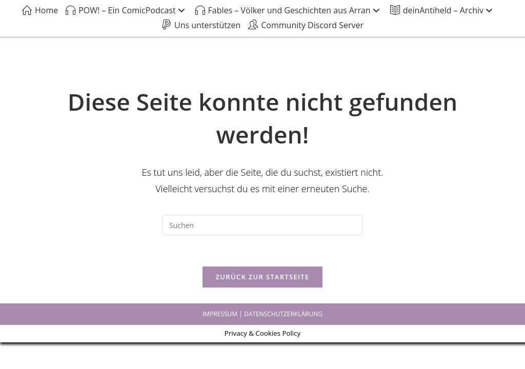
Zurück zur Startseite (263, 276)
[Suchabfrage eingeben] (262, 225)
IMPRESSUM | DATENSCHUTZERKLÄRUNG (262, 314)
